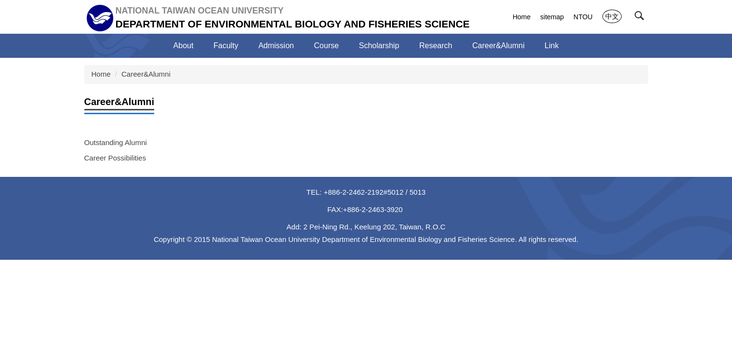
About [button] (183, 45)
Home (522, 17)
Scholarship (379, 45)
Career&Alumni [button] (498, 45)
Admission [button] (276, 45)
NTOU (582, 17)
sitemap (552, 17)
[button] (641, 18)
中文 (612, 16)
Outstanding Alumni (115, 142)
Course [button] (326, 45)
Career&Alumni (146, 74)
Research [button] (435, 45)
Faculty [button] (226, 45)
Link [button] (552, 45)
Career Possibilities (115, 158)
